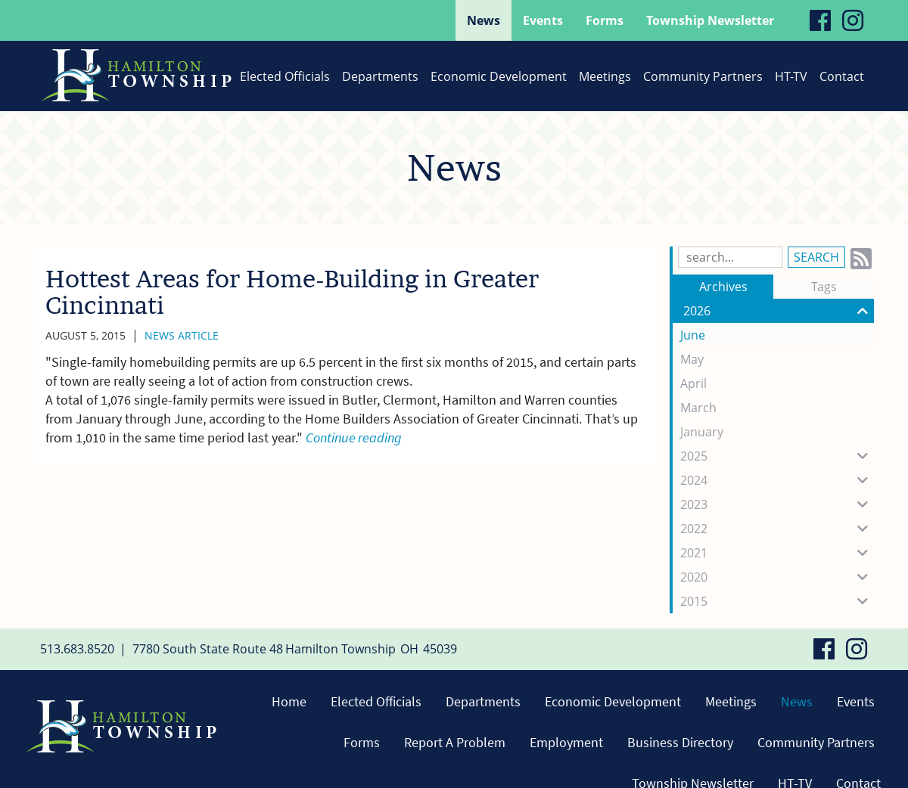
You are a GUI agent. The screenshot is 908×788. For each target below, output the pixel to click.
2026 (778, 311)
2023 (777, 504)
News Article (182, 335)
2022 (777, 529)
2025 (777, 456)
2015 (777, 601)
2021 (777, 553)
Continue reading (354, 437)
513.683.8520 (77, 649)
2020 (777, 577)
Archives (723, 286)
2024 (777, 480)
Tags (824, 286)
